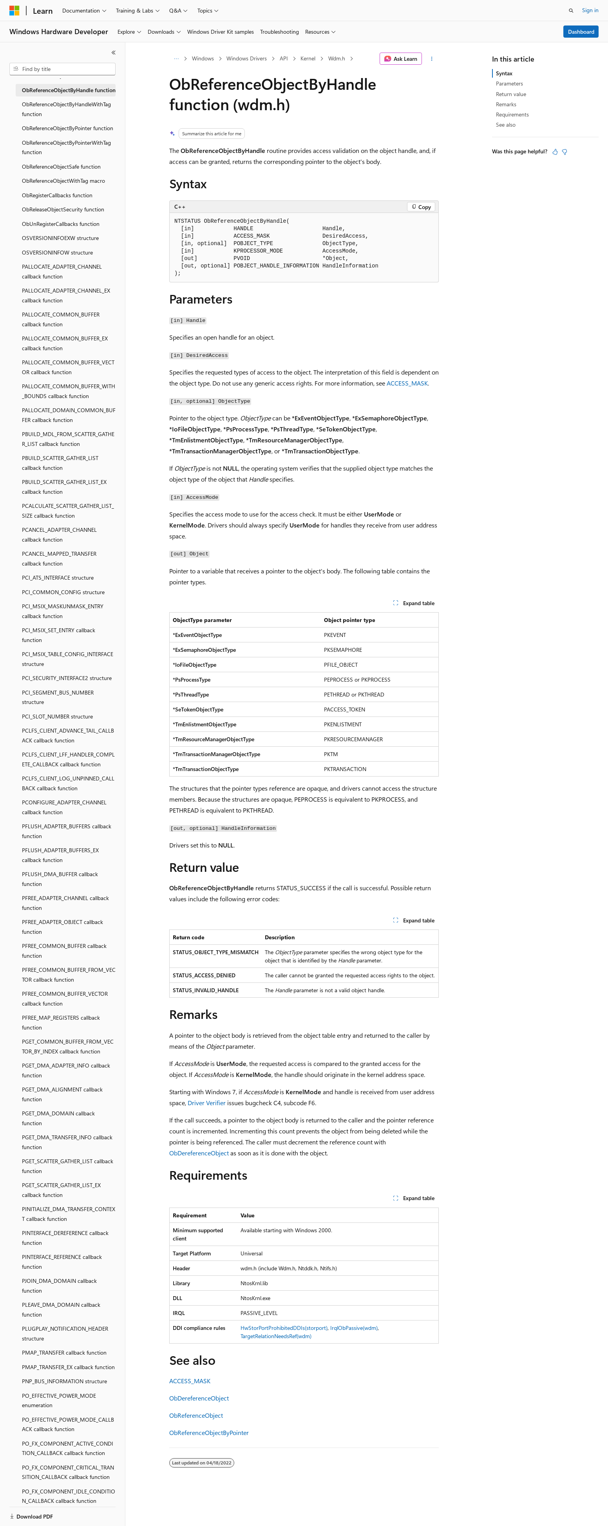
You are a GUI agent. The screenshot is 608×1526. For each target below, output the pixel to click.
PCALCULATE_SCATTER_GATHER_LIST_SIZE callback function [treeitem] (68, 510)
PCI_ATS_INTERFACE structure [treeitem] (58, 577)
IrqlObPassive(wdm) (354, 1327)
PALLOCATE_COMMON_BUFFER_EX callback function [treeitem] (65, 343)
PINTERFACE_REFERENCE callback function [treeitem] (62, 1261)
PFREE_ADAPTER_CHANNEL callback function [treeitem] (65, 902)
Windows (203, 58)
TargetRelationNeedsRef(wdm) (276, 1336)
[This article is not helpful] (564, 151)
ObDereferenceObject (199, 1153)
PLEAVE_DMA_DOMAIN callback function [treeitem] (61, 1309)
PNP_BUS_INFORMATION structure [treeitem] (64, 1381)
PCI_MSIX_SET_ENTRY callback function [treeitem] (58, 635)
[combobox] (62, 69)
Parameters (509, 83)
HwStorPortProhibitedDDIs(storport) (284, 1327)
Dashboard (581, 31)
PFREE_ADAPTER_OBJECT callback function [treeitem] (62, 926)
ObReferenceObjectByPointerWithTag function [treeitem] (66, 147)
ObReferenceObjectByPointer (209, 1432)
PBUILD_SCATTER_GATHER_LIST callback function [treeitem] (60, 462)
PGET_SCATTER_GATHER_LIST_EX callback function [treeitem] (61, 1190)
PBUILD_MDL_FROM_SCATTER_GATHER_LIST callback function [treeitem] (68, 438)
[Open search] (571, 11)
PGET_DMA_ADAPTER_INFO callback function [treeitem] (66, 1070)
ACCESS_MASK (407, 383)
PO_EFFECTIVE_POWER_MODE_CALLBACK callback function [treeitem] (68, 1424)
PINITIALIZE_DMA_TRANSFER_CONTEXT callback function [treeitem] (68, 1213)
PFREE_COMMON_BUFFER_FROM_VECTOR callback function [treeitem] (69, 974)
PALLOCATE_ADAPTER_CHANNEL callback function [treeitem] (62, 271)
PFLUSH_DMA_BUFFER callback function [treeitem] (60, 879)
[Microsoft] (14, 10)
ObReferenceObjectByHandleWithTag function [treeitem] (66, 109)
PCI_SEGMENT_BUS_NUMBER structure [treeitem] (58, 697)
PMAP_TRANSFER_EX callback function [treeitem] (68, 1367)
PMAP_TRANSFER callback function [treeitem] (64, 1352)
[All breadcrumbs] (176, 59)
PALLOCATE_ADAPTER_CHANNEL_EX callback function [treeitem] (66, 295)
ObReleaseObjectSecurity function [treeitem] (63, 209)
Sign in (590, 10)
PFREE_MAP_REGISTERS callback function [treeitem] (61, 1022)
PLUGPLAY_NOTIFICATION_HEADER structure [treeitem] (65, 1333)
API (284, 58)
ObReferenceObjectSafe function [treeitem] (61, 166)
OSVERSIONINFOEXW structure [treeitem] (60, 238)
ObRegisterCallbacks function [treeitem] (57, 195)
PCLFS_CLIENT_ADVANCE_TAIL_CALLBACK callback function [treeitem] (68, 735)
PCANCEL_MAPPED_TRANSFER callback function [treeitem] (59, 558)
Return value (511, 94)
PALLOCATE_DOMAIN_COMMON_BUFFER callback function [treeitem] (69, 415)
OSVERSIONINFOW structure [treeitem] (57, 252)
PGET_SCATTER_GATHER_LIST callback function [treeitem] (67, 1166)
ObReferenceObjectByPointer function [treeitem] (67, 128)
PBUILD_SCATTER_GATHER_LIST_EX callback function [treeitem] (64, 486)
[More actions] (432, 59)
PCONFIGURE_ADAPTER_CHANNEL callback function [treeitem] (64, 807)
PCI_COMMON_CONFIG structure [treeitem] (63, 592)
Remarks (506, 104)
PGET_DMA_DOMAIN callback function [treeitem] (58, 1118)
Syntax (504, 73)
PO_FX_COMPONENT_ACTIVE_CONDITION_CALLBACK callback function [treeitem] (67, 1448)
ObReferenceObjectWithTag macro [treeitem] (63, 180)
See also (506, 124)
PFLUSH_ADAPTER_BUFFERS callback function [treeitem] (66, 831)
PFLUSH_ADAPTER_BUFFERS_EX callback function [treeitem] (60, 855)
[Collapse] (113, 52)
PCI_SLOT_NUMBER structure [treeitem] (57, 716)
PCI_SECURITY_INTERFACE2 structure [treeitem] (67, 678)
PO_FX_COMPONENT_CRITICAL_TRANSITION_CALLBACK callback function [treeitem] (68, 1472)
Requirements (512, 114)
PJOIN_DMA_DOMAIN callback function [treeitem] (59, 1285)
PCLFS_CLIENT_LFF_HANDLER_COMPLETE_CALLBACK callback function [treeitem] (68, 759)
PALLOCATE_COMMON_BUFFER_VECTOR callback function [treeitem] (68, 367)
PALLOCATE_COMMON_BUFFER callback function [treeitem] (61, 319)
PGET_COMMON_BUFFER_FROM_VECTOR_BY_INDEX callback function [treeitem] (68, 1046)
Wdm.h (336, 58)
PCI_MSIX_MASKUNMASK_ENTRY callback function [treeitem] (62, 611)
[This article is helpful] (555, 151)
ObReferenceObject (196, 1415)
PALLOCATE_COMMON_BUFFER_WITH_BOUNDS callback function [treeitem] (68, 391)
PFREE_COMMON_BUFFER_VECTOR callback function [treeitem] (65, 998)
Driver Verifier (207, 1103)
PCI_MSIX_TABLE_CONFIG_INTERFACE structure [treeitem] (67, 659)
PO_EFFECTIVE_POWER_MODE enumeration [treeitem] (59, 1400)
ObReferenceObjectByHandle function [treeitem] (69, 90)
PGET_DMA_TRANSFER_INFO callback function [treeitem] (67, 1142)
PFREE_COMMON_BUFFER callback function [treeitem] (64, 950)
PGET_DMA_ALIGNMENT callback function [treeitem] (62, 1094)
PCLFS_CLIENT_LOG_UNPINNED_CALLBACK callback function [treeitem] (68, 783)
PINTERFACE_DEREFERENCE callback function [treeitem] (65, 1237)
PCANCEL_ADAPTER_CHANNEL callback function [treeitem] (59, 534)
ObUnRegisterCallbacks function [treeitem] (61, 223)
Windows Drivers (246, 58)
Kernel (307, 58)
